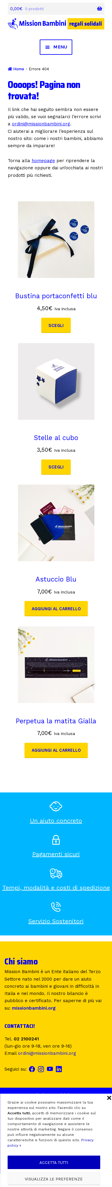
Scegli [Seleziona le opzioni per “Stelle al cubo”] (56, 467)
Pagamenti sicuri (56, 854)
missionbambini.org (34, 1008)
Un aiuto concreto (56, 820)
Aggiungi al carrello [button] (56, 608)
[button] (109, 1098)
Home (18, 69)
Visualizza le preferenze (54, 1179)
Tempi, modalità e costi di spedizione (56, 887)
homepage (43, 160)
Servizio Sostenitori (56, 921)
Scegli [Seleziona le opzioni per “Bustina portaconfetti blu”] (56, 325)
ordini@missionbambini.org (41, 124)
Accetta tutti (53, 1162)
